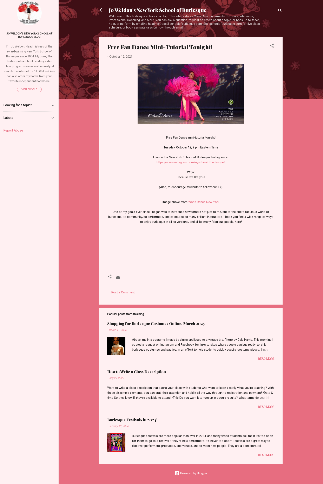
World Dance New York (203, 202)
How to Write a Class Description (136, 371)
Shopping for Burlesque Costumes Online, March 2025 (156, 323)
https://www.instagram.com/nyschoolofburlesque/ (191, 162)
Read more (266, 359)
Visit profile (29, 89)
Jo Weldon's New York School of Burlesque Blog (29, 35)
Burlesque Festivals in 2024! (132, 419)
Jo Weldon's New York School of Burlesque (157, 10)
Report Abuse (13, 130)
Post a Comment (123, 292)
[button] (271, 46)
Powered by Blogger (190, 473)
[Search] (280, 11)
